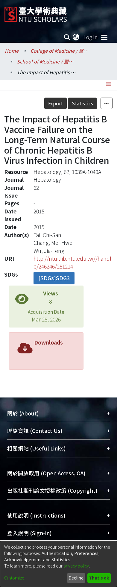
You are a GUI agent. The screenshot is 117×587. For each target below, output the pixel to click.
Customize (14, 578)
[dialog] (58, 564)
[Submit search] (67, 37)
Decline (76, 578)
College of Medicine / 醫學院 (60, 50)
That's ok (99, 578)
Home (12, 50)
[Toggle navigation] (104, 37)
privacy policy (76, 566)
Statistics (82, 103)
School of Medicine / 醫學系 (47, 61)
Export (55, 103)
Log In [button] (90, 37)
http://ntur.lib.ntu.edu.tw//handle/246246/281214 (72, 262)
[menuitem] (76, 37)
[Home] (35, 12)
